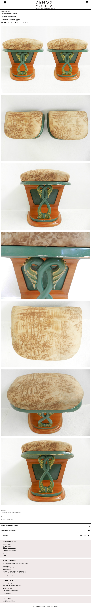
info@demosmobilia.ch (9, 601)
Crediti (4, 555)
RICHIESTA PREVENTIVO (8, 530)
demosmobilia (41, 606)
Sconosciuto (12, 16)
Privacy (5, 554)
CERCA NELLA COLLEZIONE (9, 526)
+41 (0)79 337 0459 (8, 585)
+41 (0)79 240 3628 (8, 590)
